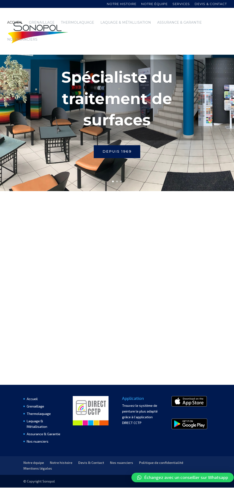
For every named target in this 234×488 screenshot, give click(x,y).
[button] (182, 477)
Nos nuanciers (22, 40)
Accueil (15, 23)
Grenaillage (42, 23)
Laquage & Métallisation (125, 23)
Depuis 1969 (117, 152)
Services (181, 4)
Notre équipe (154, 4)
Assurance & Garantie (179, 23)
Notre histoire (121, 4)
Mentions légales (37, 469)
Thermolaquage (77, 23)
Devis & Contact (91, 463)
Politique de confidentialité (161, 463)
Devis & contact (211, 4)
